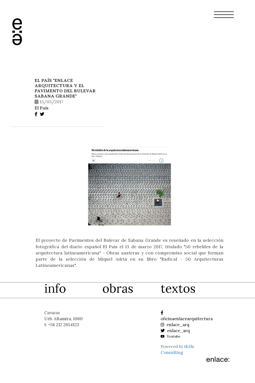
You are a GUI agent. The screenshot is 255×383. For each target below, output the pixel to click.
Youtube (171, 336)
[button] (224, 18)
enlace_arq (175, 324)
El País (42, 108)
